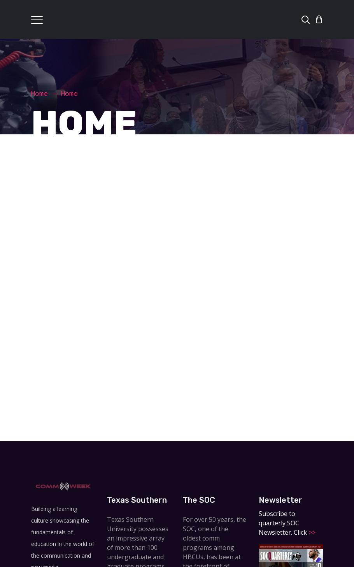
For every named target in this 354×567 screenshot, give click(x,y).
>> (311, 532)
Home (39, 93)
